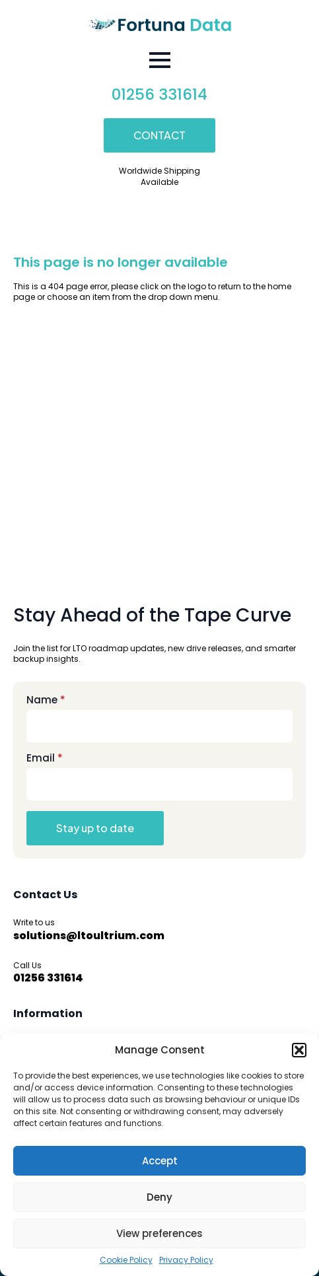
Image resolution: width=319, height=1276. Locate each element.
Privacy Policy (186, 1259)
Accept (160, 1161)
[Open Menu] (159, 60)
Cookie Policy (126, 1259)
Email (44, 758)
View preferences (159, 1233)
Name (45, 700)
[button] (299, 1050)
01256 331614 (159, 94)
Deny (159, 1197)
